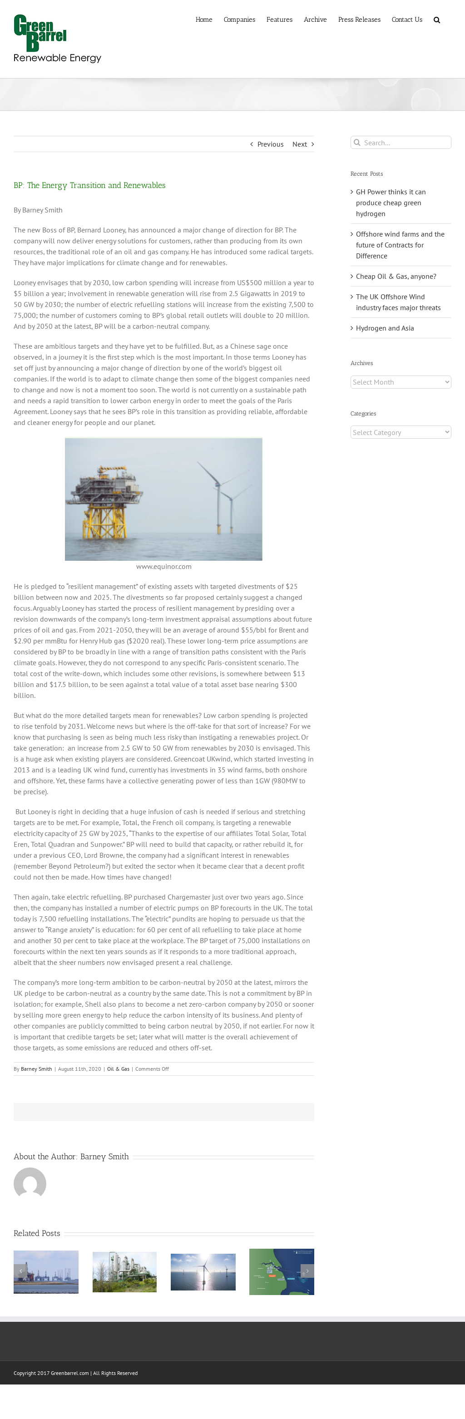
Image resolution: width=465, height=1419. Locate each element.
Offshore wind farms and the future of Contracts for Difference (400, 244)
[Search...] (401, 142)
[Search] (357, 142)
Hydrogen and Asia (385, 327)
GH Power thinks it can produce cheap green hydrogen (391, 202)
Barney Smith (36, 1068)
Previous (270, 143)
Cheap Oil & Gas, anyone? (396, 276)
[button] (437, 19)
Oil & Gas (118, 1068)
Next (299, 143)
